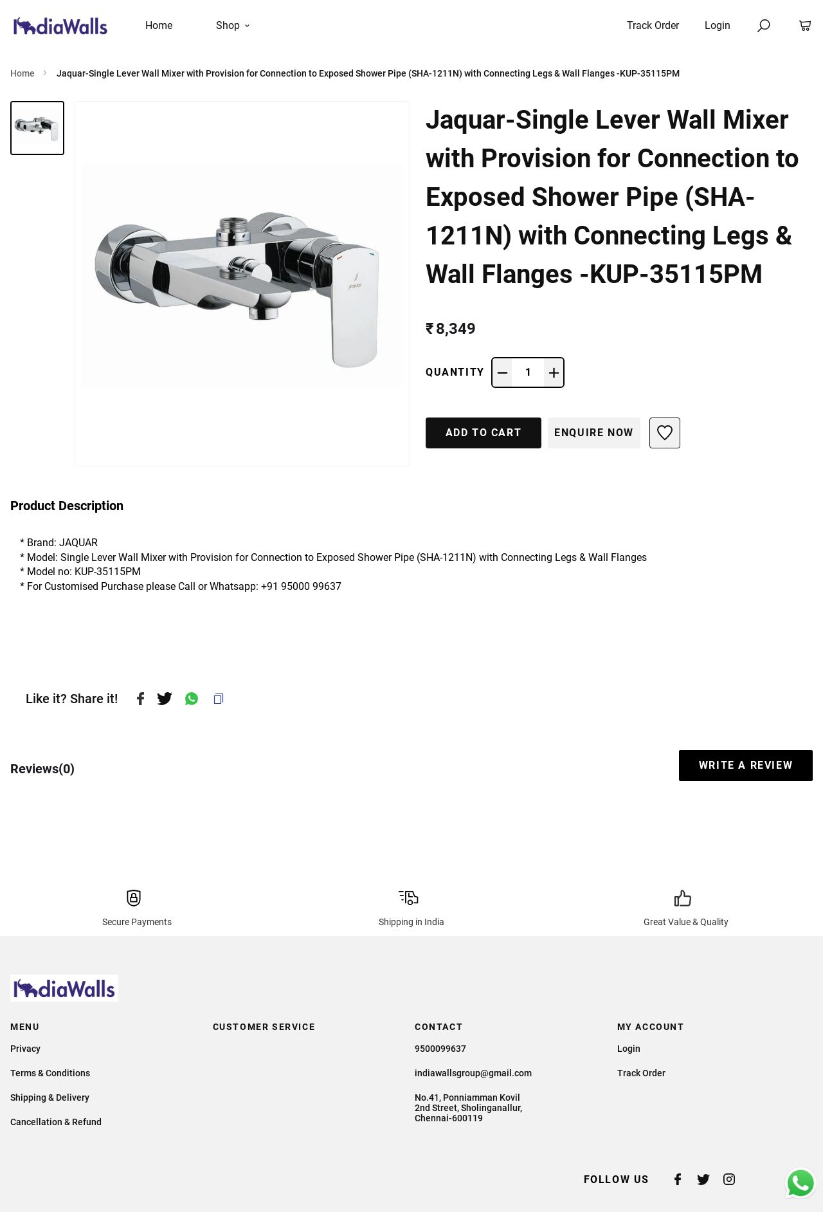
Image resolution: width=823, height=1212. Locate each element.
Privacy (25, 1048)
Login (717, 25)
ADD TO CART (484, 433)
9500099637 (440, 1048)
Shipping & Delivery (49, 1097)
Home (22, 73)
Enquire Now (594, 433)
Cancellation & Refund (56, 1122)
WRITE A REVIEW (746, 765)
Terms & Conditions (50, 1073)
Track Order (653, 25)
